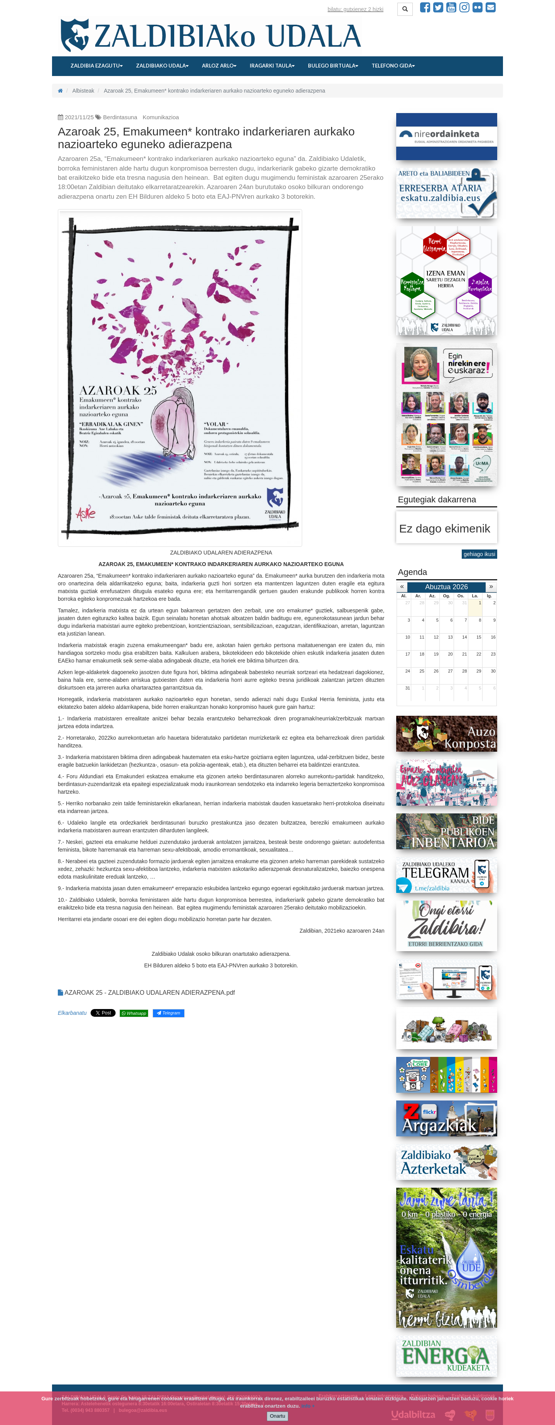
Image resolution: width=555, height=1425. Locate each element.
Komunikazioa (161, 117)
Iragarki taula (272, 66)
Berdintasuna (120, 117)
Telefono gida (393, 66)
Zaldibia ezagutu (97, 66)
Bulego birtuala (333, 66)
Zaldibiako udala (162, 66)
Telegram (168, 1013)
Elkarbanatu (72, 1013)
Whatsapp (134, 1013)
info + (308, 1406)
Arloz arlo (219, 66)
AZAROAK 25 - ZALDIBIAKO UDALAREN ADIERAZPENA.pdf (146, 992)
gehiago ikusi (479, 554)
